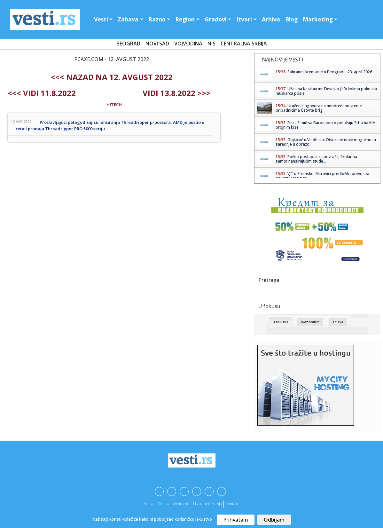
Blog (291, 19)
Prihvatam (235, 519)
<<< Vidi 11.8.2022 (42, 93)
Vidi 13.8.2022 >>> (177, 93)
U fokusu (280, 322)
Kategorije (310, 322)
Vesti (101, 19)
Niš (211, 43)
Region (185, 19)
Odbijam (274, 519)
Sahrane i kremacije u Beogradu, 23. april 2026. (330, 72)
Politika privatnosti (173, 504)
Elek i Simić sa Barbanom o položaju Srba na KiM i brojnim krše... (327, 125)
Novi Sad (157, 43)
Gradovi (216, 19)
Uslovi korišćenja (207, 504)
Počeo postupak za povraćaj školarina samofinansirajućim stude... (316, 159)
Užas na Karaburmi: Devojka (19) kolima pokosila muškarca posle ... (326, 91)
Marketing (318, 19)
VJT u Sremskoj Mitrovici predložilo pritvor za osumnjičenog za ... (322, 176)
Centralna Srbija (244, 43)
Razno (157, 19)
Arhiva (271, 19)
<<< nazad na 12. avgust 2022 (112, 77)
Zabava (128, 19)
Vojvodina (188, 43)
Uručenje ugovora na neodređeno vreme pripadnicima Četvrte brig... (319, 108)
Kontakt (232, 504)
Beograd (128, 43)
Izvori (244, 19)
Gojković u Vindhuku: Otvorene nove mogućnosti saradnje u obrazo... (326, 142)
